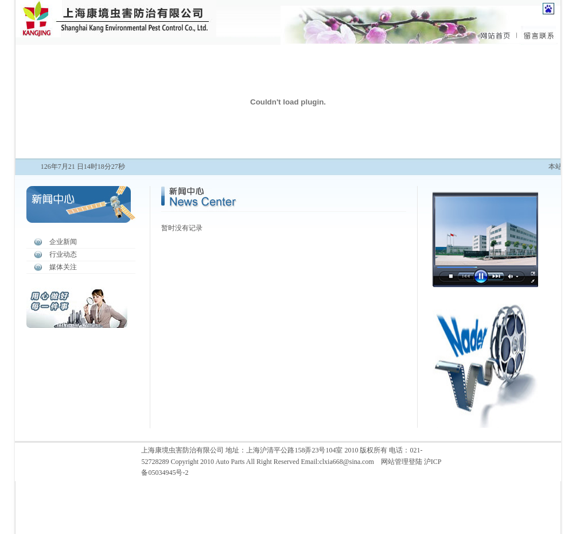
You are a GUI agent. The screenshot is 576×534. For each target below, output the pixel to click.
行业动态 (63, 254)
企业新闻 (63, 242)
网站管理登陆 (401, 462)
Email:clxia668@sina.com (337, 462)
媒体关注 (63, 267)
